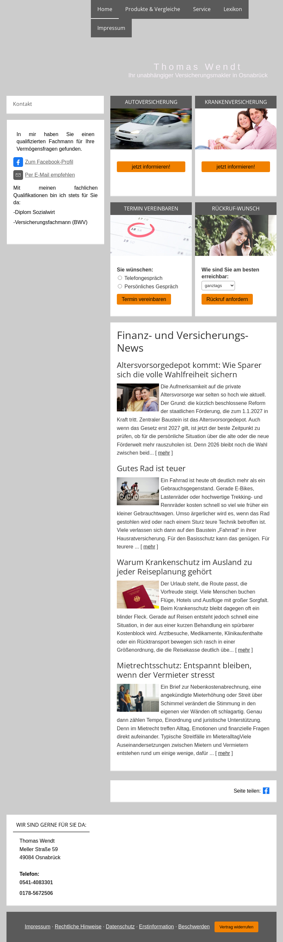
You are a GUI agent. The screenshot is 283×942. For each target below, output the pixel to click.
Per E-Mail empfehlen (50, 175)
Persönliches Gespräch (151, 286)
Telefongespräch (143, 278)
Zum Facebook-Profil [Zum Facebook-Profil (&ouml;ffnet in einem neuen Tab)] (49, 162)
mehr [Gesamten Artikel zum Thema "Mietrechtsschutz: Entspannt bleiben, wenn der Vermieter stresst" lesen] (224, 753)
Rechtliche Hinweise (78, 926)
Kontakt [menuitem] (22, 103)
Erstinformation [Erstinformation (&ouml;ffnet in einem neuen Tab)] (156, 926)
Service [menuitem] (202, 9)
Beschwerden (194, 926)
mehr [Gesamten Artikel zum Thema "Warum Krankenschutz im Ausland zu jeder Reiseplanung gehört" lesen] (244, 650)
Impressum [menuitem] (111, 27)
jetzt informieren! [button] (151, 167)
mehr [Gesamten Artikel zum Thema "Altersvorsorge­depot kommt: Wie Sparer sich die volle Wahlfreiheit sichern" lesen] (164, 453)
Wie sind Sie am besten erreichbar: (230, 273)
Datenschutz (120, 926)
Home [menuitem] (104, 9)
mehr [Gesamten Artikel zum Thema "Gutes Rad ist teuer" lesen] (149, 546)
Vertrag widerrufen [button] (236, 926)
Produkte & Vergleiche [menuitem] (152, 9)
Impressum (37, 926)
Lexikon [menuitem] (233, 9)
